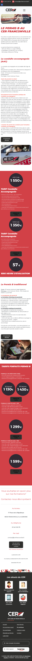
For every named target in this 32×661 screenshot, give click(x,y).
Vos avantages (7, 630)
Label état (5, 636)
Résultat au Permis (8, 633)
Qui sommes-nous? (8, 627)
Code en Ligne (21, 630)
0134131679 (10, 620)
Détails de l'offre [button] (16, 213)
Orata (26, 657)
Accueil (5, 624)
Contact (19, 633)
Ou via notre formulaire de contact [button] (16, 544)
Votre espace (14, 649)
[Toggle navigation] (24, 10)
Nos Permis (20, 624)
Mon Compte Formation (12, 643)
